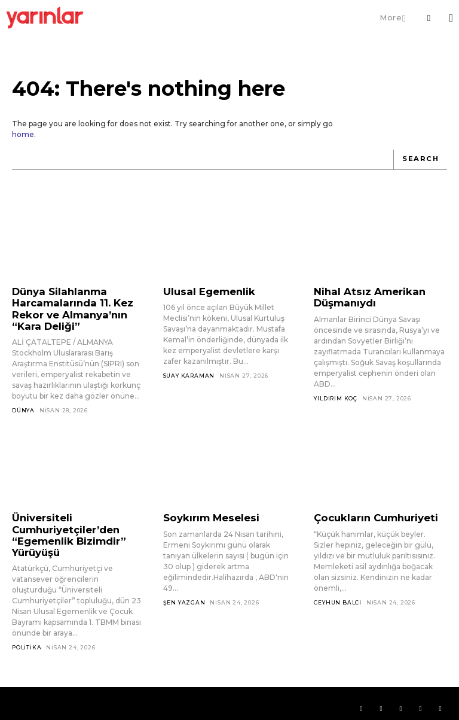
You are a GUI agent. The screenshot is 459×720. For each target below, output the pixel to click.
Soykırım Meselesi (206, 512)
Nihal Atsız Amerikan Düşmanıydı (363, 295)
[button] (428, 18)
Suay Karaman (189, 373)
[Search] (421, 159)
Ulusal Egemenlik (204, 290)
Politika (26, 637)
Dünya (23, 404)
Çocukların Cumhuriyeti (370, 512)
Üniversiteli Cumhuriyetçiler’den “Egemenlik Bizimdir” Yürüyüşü (63, 527)
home (23, 134)
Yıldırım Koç (335, 394)
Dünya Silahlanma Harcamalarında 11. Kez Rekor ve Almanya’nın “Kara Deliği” (67, 305)
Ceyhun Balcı (338, 595)
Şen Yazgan (184, 595)
